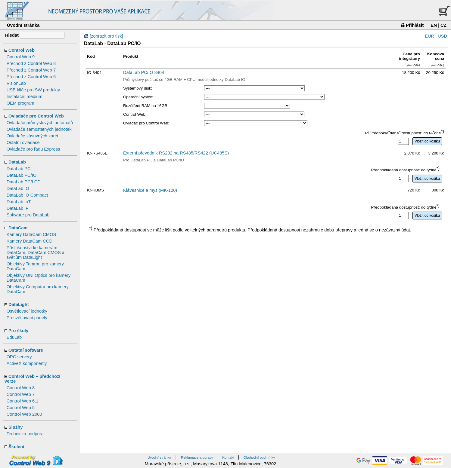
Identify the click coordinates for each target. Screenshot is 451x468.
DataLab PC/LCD (24, 181)
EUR (429, 36)
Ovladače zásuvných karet (32, 135)
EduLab (14, 337)
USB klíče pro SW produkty (33, 89)
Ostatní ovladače (23, 142)
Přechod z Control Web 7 (31, 70)
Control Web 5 (21, 407)
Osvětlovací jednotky (27, 311)
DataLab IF (18, 208)
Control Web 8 (21, 387)
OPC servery (19, 356)
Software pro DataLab (28, 215)
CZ (443, 25)
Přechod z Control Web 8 (31, 63)
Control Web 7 (21, 394)
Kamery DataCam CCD (29, 241)
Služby (15, 427)
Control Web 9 (21, 56)
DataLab (17, 162)
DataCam (18, 227)
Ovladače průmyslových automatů (40, 122)
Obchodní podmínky (259, 457)
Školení (16, 446)
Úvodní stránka (23, 25)
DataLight (18, 304)
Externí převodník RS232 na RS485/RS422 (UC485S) (176, 153)
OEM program (20, 103)
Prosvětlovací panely (27, 317)
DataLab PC (19, 168)
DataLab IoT (19, 201)
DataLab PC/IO (21, 175)
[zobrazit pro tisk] (106, 36)
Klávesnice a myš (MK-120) (150, 190)
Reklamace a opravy (197, 457)
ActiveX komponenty (27, 363)
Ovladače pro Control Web (36, 116)
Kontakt (228, 457)
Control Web (21, 50)
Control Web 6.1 (23, 401)
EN (434, 25)
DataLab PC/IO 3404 (143, 72)
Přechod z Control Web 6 (31, 76)
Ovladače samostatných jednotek (39, 129)
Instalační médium (24, 96)
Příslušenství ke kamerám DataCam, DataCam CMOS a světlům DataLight (35, 252)
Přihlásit (415, 25)
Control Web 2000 (24, 414)
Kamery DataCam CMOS (31, 234)
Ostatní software (25, 350)
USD (442, 36)
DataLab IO (18, 188)
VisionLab (16, 83)
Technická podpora (25, 433)
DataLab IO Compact (27, 195)
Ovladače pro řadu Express (33, 149)
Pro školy (18, 330)
